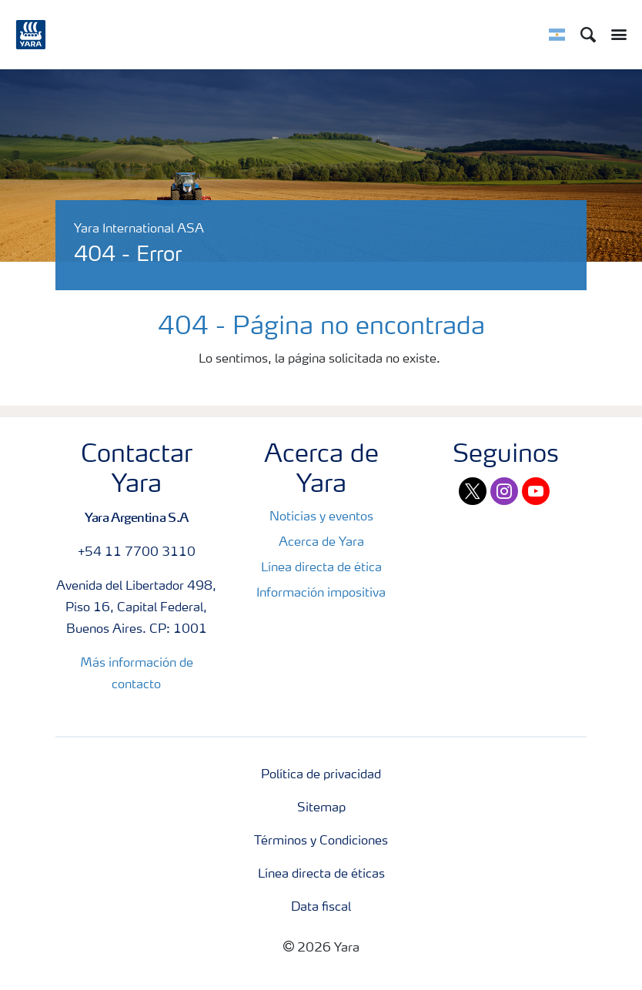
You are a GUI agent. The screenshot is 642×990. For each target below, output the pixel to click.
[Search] (588, 34)
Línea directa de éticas (321, 874)
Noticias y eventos (321, 517)
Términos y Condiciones (321, 841)
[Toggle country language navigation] (557, 34)
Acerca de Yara (321, 543)
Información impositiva (321, 593)
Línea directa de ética (321, 568)
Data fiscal (321, 907)
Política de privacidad (321, 775)
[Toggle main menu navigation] (615, 34)
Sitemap (321, 808)
